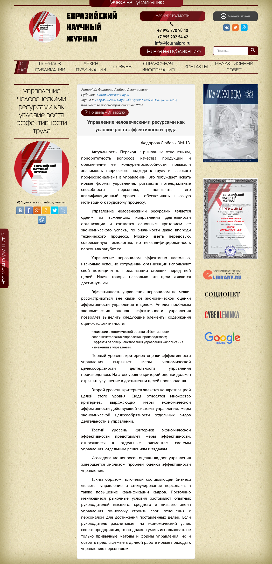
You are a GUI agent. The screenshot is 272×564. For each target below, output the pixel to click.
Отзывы (122, 67)
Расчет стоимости (173, 16)
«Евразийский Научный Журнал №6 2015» (136, 100)
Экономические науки (112, 95)
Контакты (196, 67)
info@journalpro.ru (173, 43)
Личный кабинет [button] (235, 16)
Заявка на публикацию (172, 51)
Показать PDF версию (105, 112)
